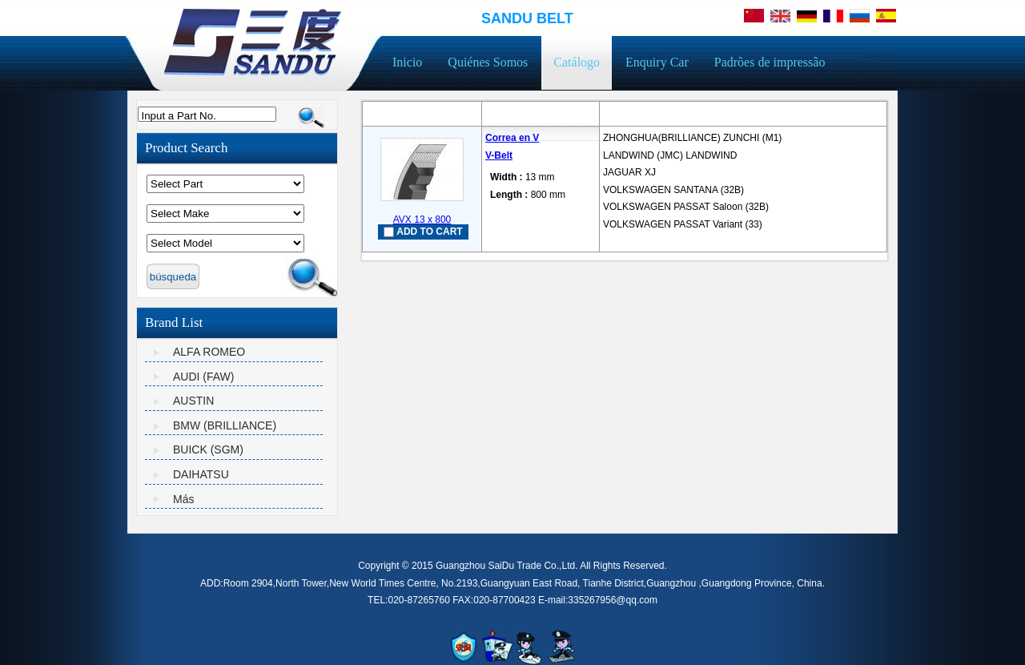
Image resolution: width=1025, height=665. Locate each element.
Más (183, 499)
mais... (617, 241)
